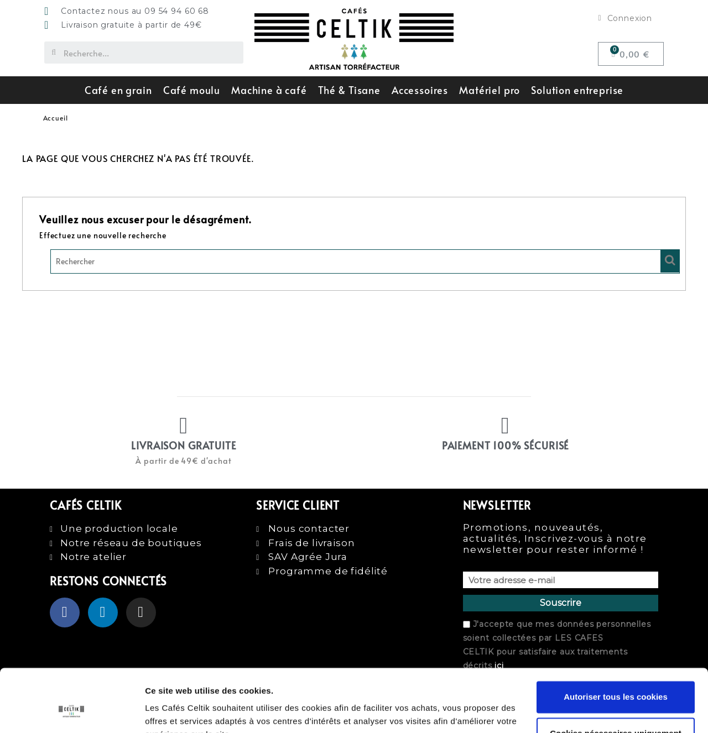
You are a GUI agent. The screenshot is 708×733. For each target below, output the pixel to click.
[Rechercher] (365, 261)
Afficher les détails (182, 711)
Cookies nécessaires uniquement (615, 679)
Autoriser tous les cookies (616, 643)
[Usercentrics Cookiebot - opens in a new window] (71, 711)
